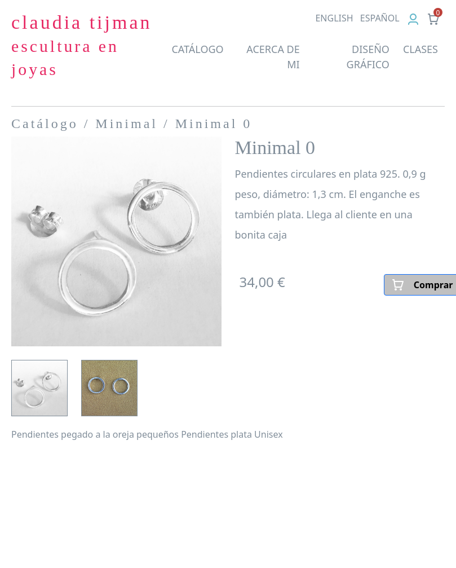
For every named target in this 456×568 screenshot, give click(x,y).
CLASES (420, 49)
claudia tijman (81, 45)
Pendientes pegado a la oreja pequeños (95, 434)
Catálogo (44, 123)
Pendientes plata (216, 434)
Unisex (268, 434)
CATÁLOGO (197, 49)
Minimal (126, 123)
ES (380, 18)
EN (334, 18)
